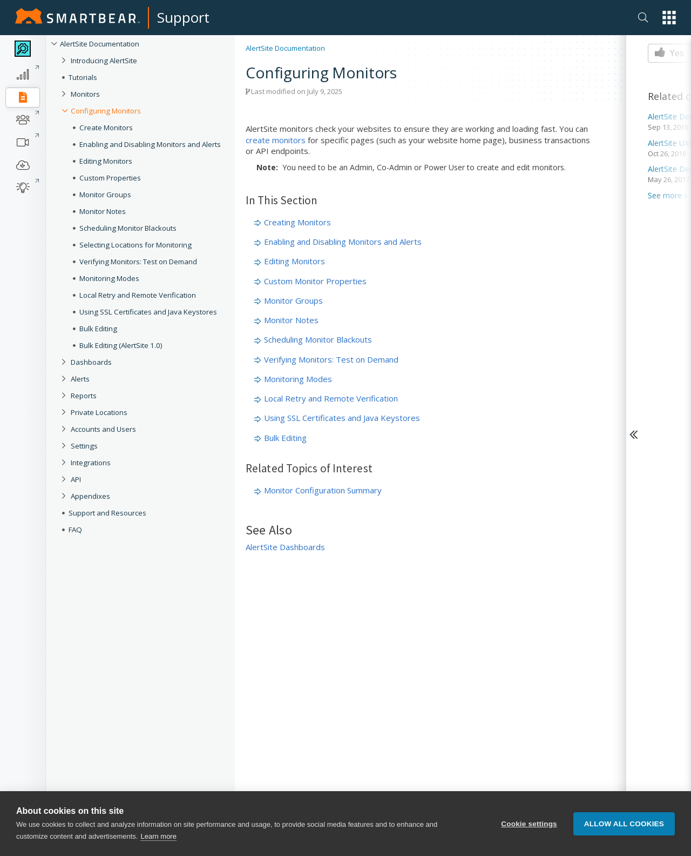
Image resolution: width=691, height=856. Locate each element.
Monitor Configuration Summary (323, 490)
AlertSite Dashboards (285, 546)
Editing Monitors (105, 161)
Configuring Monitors (106, 111)
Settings (84, 446)
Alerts (80, 379)
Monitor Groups (105, 194)
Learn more (158, 836)
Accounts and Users (103, 429)
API (76, 479)
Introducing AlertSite (104, 60)
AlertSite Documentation (99, 44)
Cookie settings (529, 824)
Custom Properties (110, 178)
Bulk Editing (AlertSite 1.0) (120, 345)
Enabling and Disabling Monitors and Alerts (150, 144)
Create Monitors (106, 127)
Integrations (91, 462)
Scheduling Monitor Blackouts (128, 228)
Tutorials (83, 77)
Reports (84, 395)
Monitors (85, 94)
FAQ (75, 529)
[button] (669, 17)
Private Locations (99, 412)
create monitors (276, 140)
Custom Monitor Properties (315, 281)
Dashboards (91, 362)
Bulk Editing (98, 328)
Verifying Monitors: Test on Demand (138, 261)
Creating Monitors (297, 222)
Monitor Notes (102, 211)
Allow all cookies (624, 824)
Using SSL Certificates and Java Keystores (148, 312)
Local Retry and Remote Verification (137, 295)
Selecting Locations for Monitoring (135, 245)
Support (183, 17)
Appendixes (90, 496)
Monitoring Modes (109, 278)
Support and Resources (107, 513)
